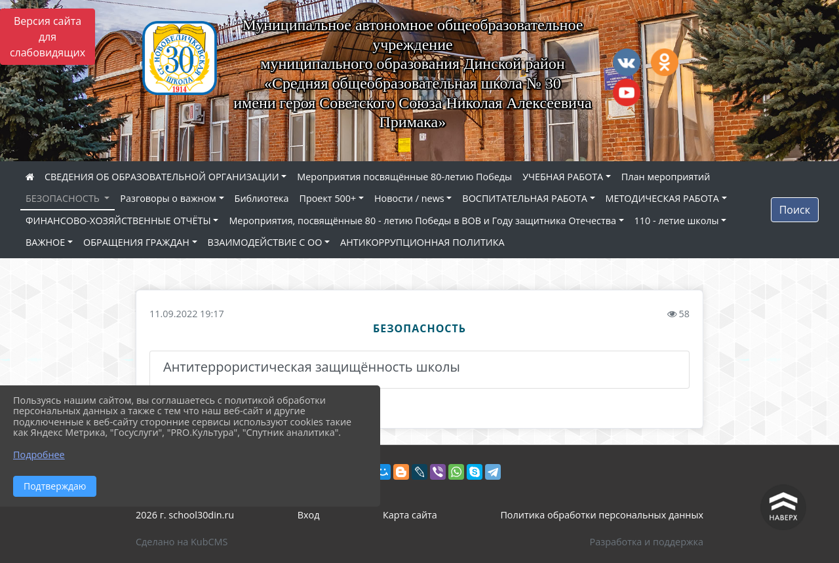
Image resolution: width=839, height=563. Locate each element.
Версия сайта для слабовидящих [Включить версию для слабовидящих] (47, 37)
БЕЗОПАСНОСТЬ (64, 198)
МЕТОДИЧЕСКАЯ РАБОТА (662, 198)
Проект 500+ (327, 198)
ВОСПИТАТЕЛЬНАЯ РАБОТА (524, 198)
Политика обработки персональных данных (601, 515)
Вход (309, 515)
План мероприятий (666, 176)
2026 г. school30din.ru (185, 515)
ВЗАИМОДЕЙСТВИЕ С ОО (265, 242)
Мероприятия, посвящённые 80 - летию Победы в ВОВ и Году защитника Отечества (422, 220)
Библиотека (262, 198)
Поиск (794, 210)
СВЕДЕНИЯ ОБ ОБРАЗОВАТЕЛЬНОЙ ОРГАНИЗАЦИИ (162, 176)
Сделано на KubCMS (181, 541)
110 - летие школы (676, 220)
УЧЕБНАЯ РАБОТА (562, 176)
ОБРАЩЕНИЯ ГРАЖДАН (136, 242)
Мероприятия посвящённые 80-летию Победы (404, 176)
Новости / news (409, 198)
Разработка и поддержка (646, 541)
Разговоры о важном (168, 198)
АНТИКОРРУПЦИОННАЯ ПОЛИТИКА (422, 242)
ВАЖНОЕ (45, 242)
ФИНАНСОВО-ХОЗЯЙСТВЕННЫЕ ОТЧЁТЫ (118, 220)
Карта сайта (410, 515)
